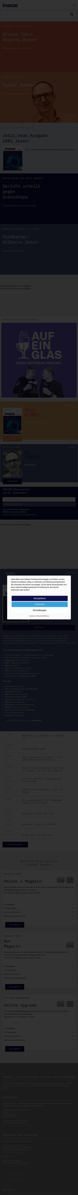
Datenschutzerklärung (42, 616)
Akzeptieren (40, 598)
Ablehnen (39, 604)
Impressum (32, 616)
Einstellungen (40, 610)
